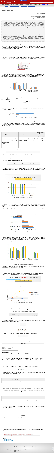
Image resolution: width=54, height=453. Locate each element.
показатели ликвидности (29, 434)
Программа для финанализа (14, 4)
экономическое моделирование (35, 435)
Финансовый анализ (9, 1)
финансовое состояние (14, 434)
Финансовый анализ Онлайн (7, 439)
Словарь (8, 449)
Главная (2, 4)
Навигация (27, 4)
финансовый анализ (7, 434)
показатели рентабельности (18, 435)
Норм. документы (9, 450)
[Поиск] (41, 2)
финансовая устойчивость (21, 434)
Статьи (8, 446)
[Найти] (52, 2)
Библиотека (7, 4)
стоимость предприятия (26, 435)
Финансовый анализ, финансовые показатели (27, 6)
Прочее (31, 4)
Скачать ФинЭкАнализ (36, 4)
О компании (22, 4)
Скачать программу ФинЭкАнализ (23, 179)
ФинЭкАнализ (16, 446)
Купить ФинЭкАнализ (45, 4)
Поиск (26, 449)
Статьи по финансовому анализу (14, 6)
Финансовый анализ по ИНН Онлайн (8, 440)
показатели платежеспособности (8, 435)
